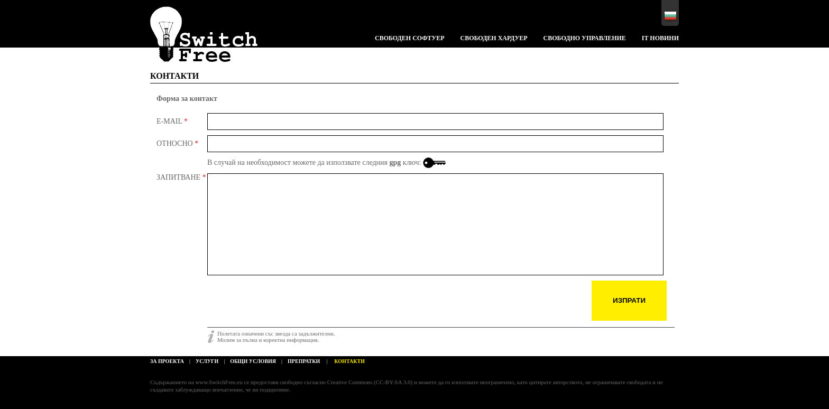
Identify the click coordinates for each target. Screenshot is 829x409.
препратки (304, 361)
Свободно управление (585, 38)
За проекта (167, 361)
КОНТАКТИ (174, 75)
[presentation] (287, 301)
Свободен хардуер (493, 38)
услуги (207, 361)
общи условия (253, 361)
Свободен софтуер (409, 38)
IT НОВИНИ (660, 38)
